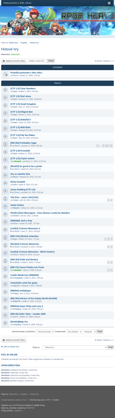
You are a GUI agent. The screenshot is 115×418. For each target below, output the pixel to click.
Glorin (17, 262)
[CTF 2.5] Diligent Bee (21, 112)
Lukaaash (17, 161)
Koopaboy (19, 278)
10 (107, 146)
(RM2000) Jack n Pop (21, 220)
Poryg (15, 293)
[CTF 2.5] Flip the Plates (22, 135)
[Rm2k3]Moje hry (19, 322)
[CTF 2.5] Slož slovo (20, 96)
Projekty (24, 43)
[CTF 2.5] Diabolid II (20, 119)
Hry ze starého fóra (20, 174)
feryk (15, 91)
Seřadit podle (68, 332)
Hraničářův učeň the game (23, 283)
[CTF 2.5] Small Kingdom (23, 104)
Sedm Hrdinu (17, 205)
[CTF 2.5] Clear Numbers (23, 88)
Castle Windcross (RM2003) (24, 275)
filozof (15, 177)
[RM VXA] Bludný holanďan (24, 236)
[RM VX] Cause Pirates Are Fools (27, 267)
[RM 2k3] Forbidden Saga (23, 143)
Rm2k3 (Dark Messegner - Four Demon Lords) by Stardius (40, 213)
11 (111, 146)
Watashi (16, 208)
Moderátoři (15, 54)
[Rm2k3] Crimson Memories (24, 244)
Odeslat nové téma (14, 61)
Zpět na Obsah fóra (11, 347)
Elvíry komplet (17, 182)
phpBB (14, 405)
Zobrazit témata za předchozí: (33, 332)
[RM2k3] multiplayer (20, 290)
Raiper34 (16, 301)
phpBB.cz (18, 411)
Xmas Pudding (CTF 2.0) (22, 189)
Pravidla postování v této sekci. (26, 72)
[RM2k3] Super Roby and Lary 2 (26, 306)
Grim (15, 185)
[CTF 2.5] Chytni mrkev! (22, 158)
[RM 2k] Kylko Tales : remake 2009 (28, 314)
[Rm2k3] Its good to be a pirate (26, 166)
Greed (15, 200)
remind (16, 216)
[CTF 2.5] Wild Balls (20, 127)
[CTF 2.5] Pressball (20, 150)
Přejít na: (36, 347)
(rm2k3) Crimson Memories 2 (25, 228)
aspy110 (16, 286)
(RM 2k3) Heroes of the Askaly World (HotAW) (33, 298)
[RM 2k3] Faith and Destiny (24, 259)
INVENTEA (30, 408)
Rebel (15, 75)
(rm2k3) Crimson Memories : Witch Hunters (32, 252)
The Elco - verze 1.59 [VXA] (24, 197)
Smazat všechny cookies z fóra (13, 400)
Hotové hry (34, 43)
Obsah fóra (13, 43)
